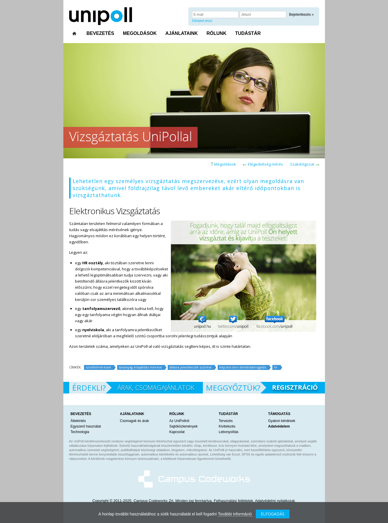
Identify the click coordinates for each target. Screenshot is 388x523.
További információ (235, 514)
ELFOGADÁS (273, 514)
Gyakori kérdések (281, 421)
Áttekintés (78, 421)
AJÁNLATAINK (181, 33)
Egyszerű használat (86, 426)
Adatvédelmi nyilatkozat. (275, 501)
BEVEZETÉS (100, 33)
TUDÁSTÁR (248, 33)
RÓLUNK (216, 33)
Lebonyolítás (229, 432)
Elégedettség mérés (265, 164)
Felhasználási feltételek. (234, 501)
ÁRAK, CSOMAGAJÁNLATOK (155, 387)
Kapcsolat (177, 432)
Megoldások (225, 164)
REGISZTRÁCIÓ (295, 387)
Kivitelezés (227, 426)
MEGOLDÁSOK (140, 33)
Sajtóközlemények (183, 426)
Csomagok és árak (134, 421)
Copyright (100, 501)
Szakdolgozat (302, 164)
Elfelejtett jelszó (202, 20)
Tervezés (226, 421)
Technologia (80, 432)
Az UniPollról (179, 421)
